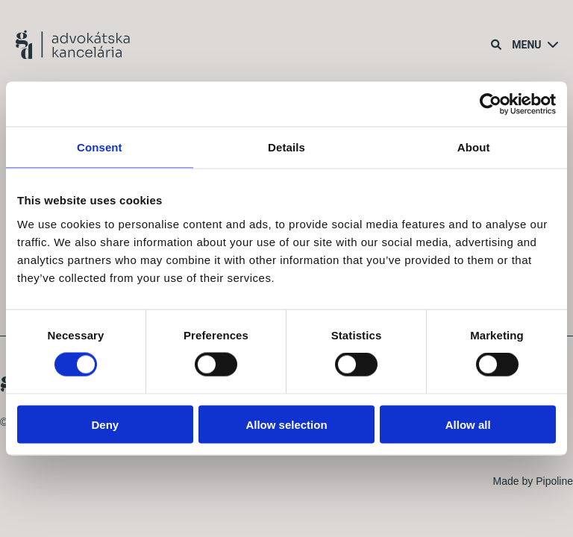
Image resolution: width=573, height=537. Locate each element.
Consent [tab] (99, 147)
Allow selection (286, 424)
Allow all (468, 424)
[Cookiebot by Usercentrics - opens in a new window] (490, 104)
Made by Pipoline (533, 481)
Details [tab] (286, 147)
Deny (105, 424)
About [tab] (473, 147)
